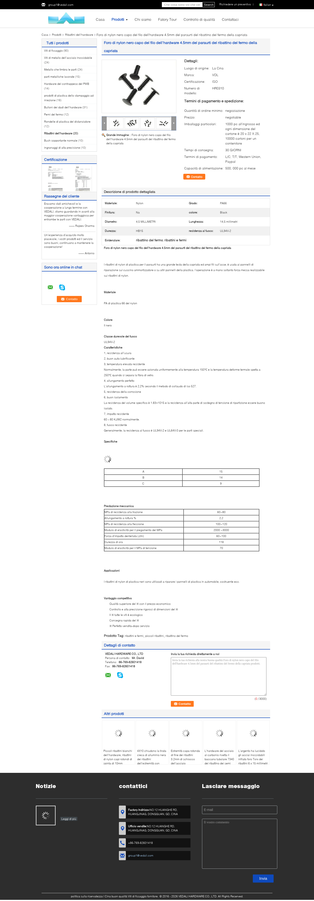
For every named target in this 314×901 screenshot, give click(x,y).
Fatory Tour (167, 19)
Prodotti (118, 19)
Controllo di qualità (199, 19)
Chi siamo (143, 19)
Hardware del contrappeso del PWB (66, 84)
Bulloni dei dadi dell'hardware (63, 107)
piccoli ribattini (154, 636)
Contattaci (230, 19)
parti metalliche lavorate (59, 76)
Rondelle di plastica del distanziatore (67, 121)
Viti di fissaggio (53, 50)
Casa (100, 19)
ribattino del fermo (177, 636)
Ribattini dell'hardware (79, 34)
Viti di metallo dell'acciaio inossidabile (68, 57)
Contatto (196, 177)
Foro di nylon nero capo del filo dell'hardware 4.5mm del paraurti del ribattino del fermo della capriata (141, 139)
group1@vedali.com (60, 4)
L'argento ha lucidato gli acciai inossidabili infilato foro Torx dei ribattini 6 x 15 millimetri (253, 757)
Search (209, 4)
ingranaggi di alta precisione (62, 147)
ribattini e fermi (134, 636)
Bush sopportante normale (60, 140)
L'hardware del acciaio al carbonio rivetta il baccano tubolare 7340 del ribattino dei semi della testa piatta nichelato (219, 761)
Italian (268, 5)
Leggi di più (68, 819)
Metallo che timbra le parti (60, 69)
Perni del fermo (53, 114)
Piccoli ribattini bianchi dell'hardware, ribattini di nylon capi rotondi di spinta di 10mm (117, 757)
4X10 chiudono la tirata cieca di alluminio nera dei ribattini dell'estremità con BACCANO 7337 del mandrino (151, 761)
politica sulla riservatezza (87, 896)
